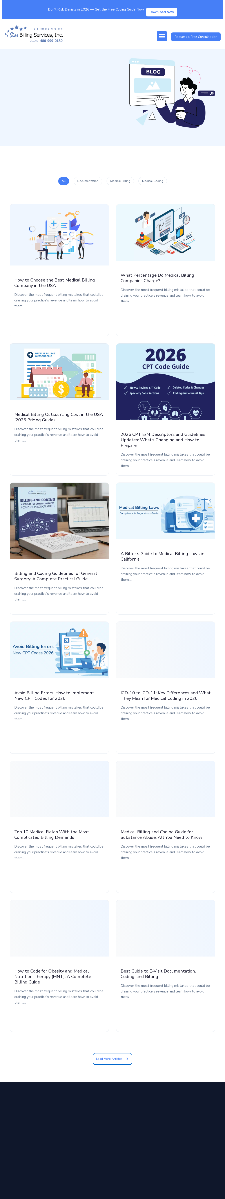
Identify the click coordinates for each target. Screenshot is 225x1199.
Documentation (87, 181)
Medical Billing (120, 181)
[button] (162, 36)
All (64, 181)
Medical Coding (152, 181)
